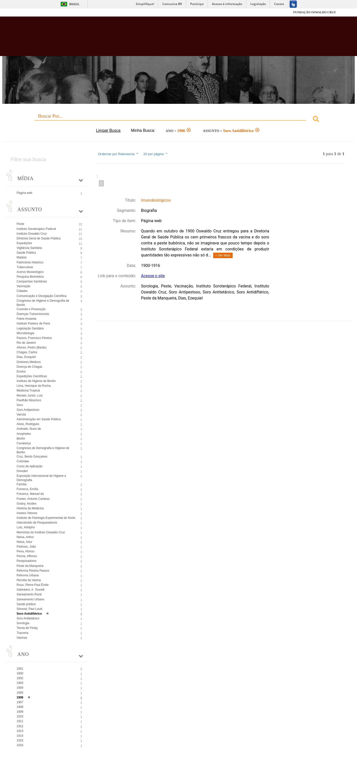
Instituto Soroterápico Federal (36, 229)
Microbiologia (25, 333)
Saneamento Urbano (30, 599)
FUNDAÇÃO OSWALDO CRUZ (314, 12)
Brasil (74, 4)
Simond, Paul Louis (29, 609)
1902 (20, 678)
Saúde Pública (26, 252)
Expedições (24, 243)
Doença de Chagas (29, 366)
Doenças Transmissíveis (33, 314)
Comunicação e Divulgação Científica (41, 296)
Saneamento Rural (29, 594)
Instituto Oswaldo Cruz (32, 233)
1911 (20, 721)
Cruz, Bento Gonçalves (32, 456)
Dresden (22, 471)
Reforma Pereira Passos (33, 570)
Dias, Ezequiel (26, 357)
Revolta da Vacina (29, 580)
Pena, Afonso (25, 551)
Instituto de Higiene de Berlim (36, 381)
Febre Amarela (26, 318)
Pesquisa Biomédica (30, 276)
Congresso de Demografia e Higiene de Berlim (43, 450)
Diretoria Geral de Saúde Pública (38, 238)
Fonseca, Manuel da (30, 494)
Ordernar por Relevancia (118, 154)
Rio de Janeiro (26, 342)
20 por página (156, 154)
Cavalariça (24, 443)
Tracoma (22, 633)
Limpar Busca (108, 130)
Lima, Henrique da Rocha (34, 386)
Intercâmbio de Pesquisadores (37, 522)
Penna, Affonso (27, 556)
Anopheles (24, 434)
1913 (20, 731)
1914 (20, 735)
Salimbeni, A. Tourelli (30, 589)
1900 (20, 673)
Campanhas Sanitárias (32, 281)
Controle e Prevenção (31, 309)
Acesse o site (153, 275)
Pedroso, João (26, 546)
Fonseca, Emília (27, 489)
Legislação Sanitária (30, 328)
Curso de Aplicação (29, 466)
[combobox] (178, 120)
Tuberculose (25, 267)
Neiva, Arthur (25, 537)
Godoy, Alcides (26, 503)
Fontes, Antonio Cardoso (33, 499)
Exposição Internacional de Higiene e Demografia (41, 478)
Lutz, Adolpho (26, 527)
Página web (24, 193)
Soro (20, 405)
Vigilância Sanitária (29, 248)
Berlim (21, 438)
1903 (20, 683)
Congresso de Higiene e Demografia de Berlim (43, 303)
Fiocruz (33, 12)
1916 (20, 745)
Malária (21, 257)
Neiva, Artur (24, 542)
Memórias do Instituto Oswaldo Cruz (41, 532)
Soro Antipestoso (28, 410)
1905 (20, 692)
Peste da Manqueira (30, 566)
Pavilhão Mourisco (29, 400)
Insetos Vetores (27, 513)
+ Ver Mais (223, 255)
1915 (20, 740)
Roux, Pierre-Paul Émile (33, 585)
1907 (20, 702)
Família (21, 484)
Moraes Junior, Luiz (30, 395)
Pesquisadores (26, 561)
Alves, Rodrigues (28, 424)
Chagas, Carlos (27, 352)
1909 (20, 711)
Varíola (21, 414)
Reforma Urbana (28, 575)
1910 (20, 716)
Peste (20, 224)
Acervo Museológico (30, 272)
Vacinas (22, 637)
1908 (20, 707)
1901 (20, 668)
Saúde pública (26, 604)
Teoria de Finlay (27, 628)
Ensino (21, 371)
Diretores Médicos (29, 362)
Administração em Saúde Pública (39, 419)
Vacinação (23, 286)
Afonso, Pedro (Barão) (31, 347)
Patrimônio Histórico (30, 262)
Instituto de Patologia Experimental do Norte (46, 518)
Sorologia (23, 623)
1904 (20, 687)
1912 (20, 726)
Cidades (22, 291)
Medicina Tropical (28, 390)
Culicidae (23, 461)
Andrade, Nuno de (29, 429)
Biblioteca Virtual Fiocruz (154, 39)
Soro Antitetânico (28, 618)
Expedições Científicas (32, 376)
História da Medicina (30, 508)
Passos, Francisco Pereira (34, 338)
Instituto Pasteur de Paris (33, 323)
